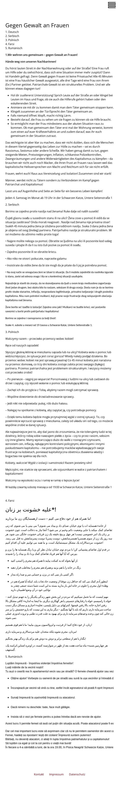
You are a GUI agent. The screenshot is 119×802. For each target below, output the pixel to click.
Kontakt (39, 774)
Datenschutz (77, 774)
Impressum (56, 774)
